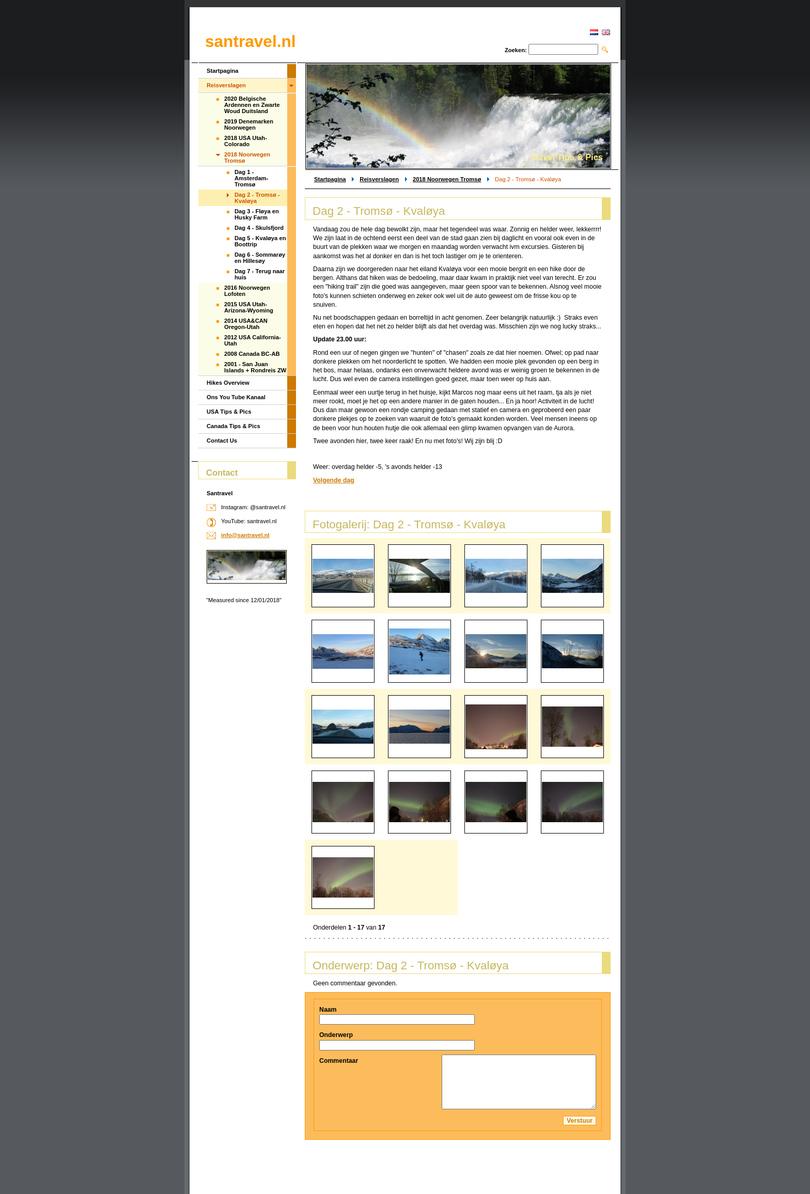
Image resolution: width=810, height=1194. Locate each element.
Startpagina (330, 179)
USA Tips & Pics (229, 412)
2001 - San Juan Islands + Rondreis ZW (255, 367)
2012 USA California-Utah (252, 340)
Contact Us (222, 440)
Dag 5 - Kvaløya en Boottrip (260, 241)
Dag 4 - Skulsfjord (259, 228)
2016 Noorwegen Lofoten (247, 291)
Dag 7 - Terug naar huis (260, 274)
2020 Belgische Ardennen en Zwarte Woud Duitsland (252, 105)
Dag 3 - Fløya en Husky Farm (257, 214)
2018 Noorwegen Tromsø (447, 179)
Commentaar (338, 1060)
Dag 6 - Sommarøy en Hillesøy (260, 258)
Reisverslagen (379, 179)
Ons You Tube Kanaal (236, 397)
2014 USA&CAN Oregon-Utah (246, 324)
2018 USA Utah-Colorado (245, 141)
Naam (328, 1009)
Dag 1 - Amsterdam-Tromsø (251, 178)
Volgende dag (333, 480)
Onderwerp (336, 1035)
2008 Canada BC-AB (252, 354)
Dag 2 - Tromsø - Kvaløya (257, 198)
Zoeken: (516, 50)
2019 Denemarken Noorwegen (248, 124)
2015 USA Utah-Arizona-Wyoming (248, 307)
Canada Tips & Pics (233, 426)
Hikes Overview (228, 383)
